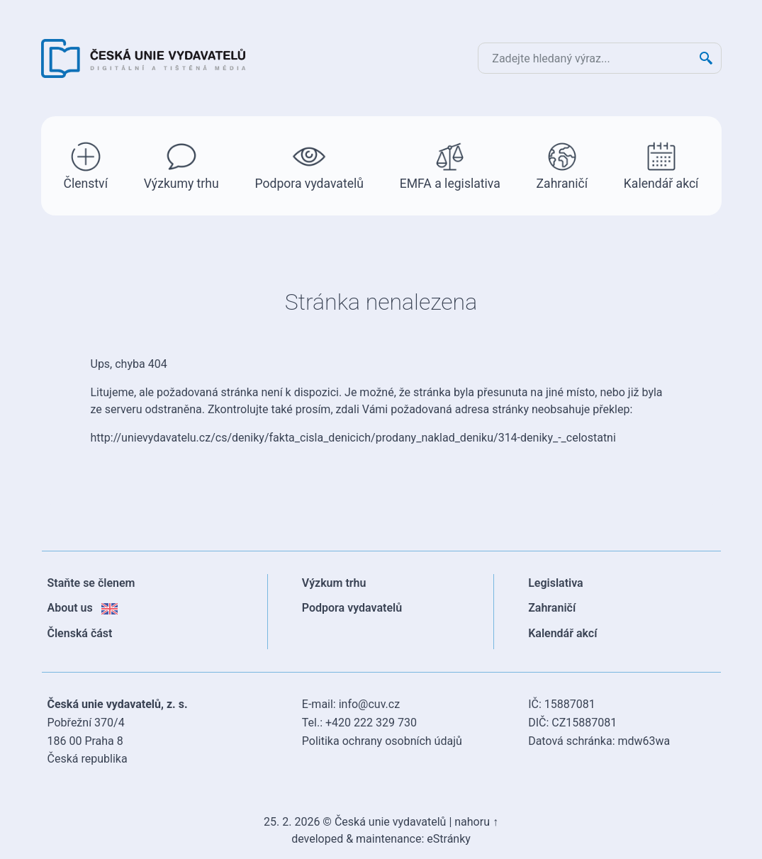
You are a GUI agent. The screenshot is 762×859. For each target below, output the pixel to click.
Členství (86, 165)
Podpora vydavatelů (309, 165)
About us (82, 607)
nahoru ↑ (476, 822)
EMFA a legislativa (450, 165)
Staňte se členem (91, 583)
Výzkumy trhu (181, 165)
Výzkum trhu (334, 583)
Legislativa (555, 583)
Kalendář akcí (661, 165)
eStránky (449, 839)
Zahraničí (562, 165)
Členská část (80, 633)
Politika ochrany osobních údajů (382, 741)
